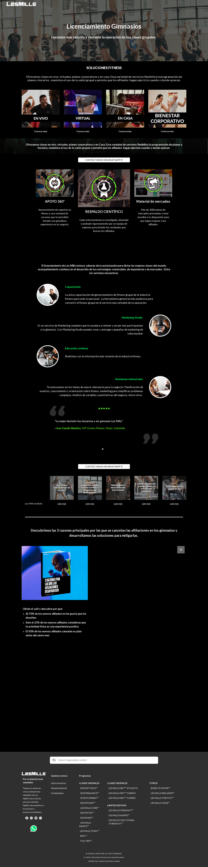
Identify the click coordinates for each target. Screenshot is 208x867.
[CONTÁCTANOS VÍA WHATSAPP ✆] (104, 160)
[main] (104, 26)
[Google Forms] (146, 647)
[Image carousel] (104, 428)
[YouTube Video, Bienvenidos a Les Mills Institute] (34, 488)
